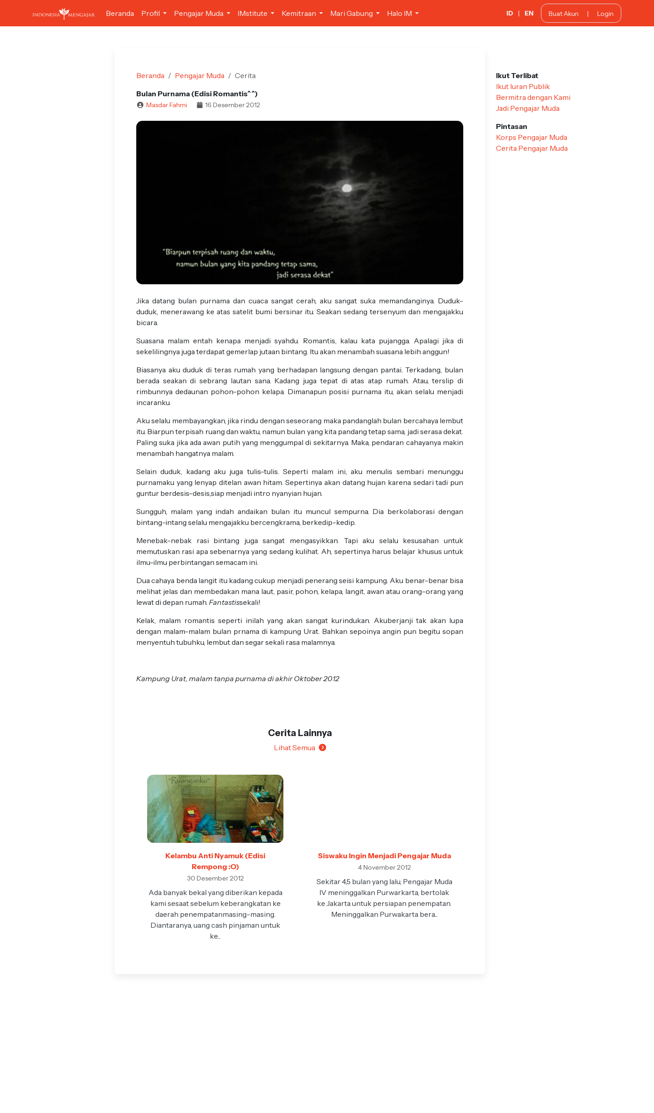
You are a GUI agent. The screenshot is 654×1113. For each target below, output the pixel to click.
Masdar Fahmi (166, 105)
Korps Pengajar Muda (531, 137)
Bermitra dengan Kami (533, 97)
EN (529, 13)
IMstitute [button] (253, 13)
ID (509, 13)
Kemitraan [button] (299, 13)
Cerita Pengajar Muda (532, 148)
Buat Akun (564, 14)
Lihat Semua (300, 747)
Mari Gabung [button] (352, 13)
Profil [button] (151, 13)
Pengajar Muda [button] (199, 13)
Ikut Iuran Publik (523, 86)
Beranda (120, 13)
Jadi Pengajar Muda (528, 108)
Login (605, 14)
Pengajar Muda (199, 75)
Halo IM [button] (400, 13)
